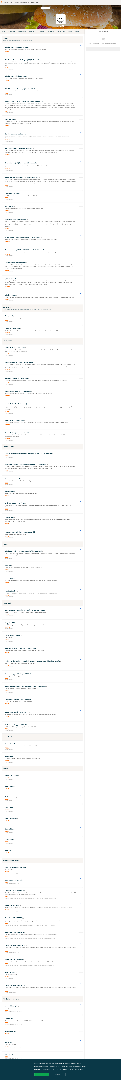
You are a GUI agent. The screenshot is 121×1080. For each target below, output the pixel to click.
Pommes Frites (33, 31)
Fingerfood (51, 31)
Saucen (70, 31)
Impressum (78, 8)
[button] (82, 31)
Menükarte (45, 8)
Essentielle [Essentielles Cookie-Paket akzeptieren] (58, 1074)
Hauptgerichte (22, 31)
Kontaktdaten (68, 8)
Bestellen (103, 49)
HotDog (42, 31)
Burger (3, 31)
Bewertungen (56, 8)
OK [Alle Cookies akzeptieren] (42, 1074)
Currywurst (11, 31)
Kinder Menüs (61, 31)
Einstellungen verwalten (66, 1067)
